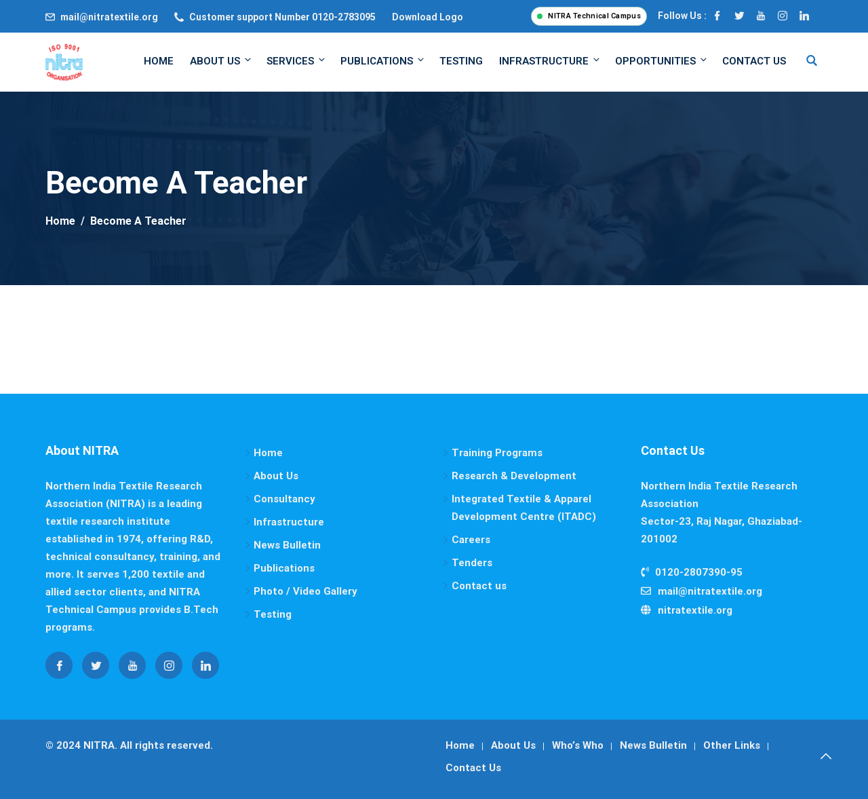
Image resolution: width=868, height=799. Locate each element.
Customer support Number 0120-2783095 (282, 17)
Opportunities (662, 60)
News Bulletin (287, 545)
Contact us (479, 586)
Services (297, 60)
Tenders (472, 563)
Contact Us (754, 61)
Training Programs (497, 453)
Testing (461, 61)
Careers (471, 540)
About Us (221, 60)
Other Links (731, 745)
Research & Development (514, 476)
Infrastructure (550, 60)
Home (159, 61)
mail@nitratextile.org (109, 17)
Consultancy (284, 499)
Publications (383, 60)
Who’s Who (578, 745)
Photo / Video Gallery (305, 591)
